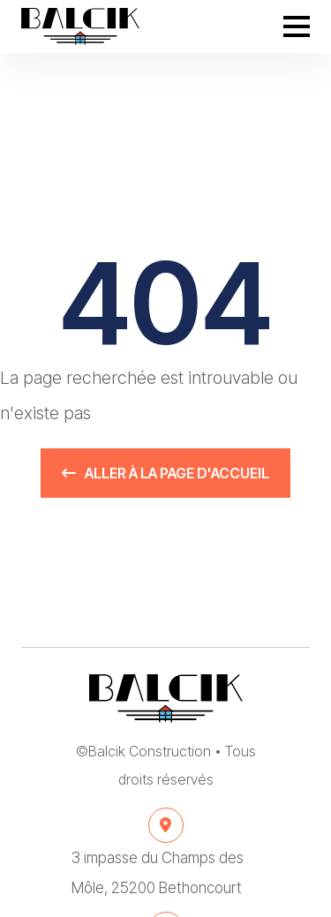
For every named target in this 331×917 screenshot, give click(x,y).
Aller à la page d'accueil (165, 473)
